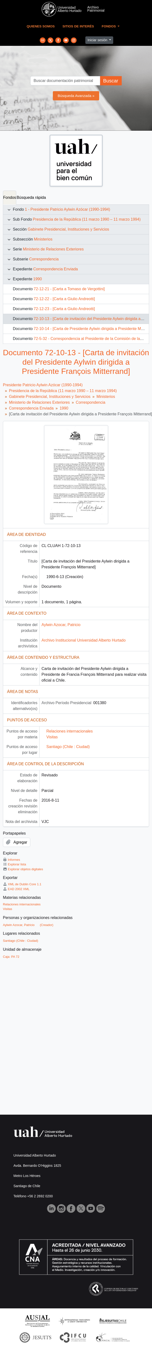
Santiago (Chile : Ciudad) (68, 747)
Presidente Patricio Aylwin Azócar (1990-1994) (43, 385)
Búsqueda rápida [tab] (31, 197)
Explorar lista (14, 864)
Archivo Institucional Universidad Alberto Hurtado (83, 640)
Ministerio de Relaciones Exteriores (53, 249)
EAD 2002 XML (16, 889)
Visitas (52, 737)
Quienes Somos (41, 26)
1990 (37, 279)
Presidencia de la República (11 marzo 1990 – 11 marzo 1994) (87, 219)
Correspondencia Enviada (55, 269)
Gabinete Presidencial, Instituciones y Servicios (68, 229)
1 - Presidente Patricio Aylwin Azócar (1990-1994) (67, 209)
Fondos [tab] (9, 197)
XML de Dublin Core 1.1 (22, 884)
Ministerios (43, 239)
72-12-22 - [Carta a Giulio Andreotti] (64, 299)
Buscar (110, 80)
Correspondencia (44, 259)
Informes (11, 860)
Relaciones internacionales (69, 731)
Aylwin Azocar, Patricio (60, 625)
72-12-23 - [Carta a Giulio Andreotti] (64, 309)
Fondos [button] (109, 26)
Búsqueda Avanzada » (76, 96)
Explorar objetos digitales (23, 869)
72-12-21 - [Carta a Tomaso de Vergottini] (69, 289)
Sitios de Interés (78, 26)
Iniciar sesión (98, 40)
